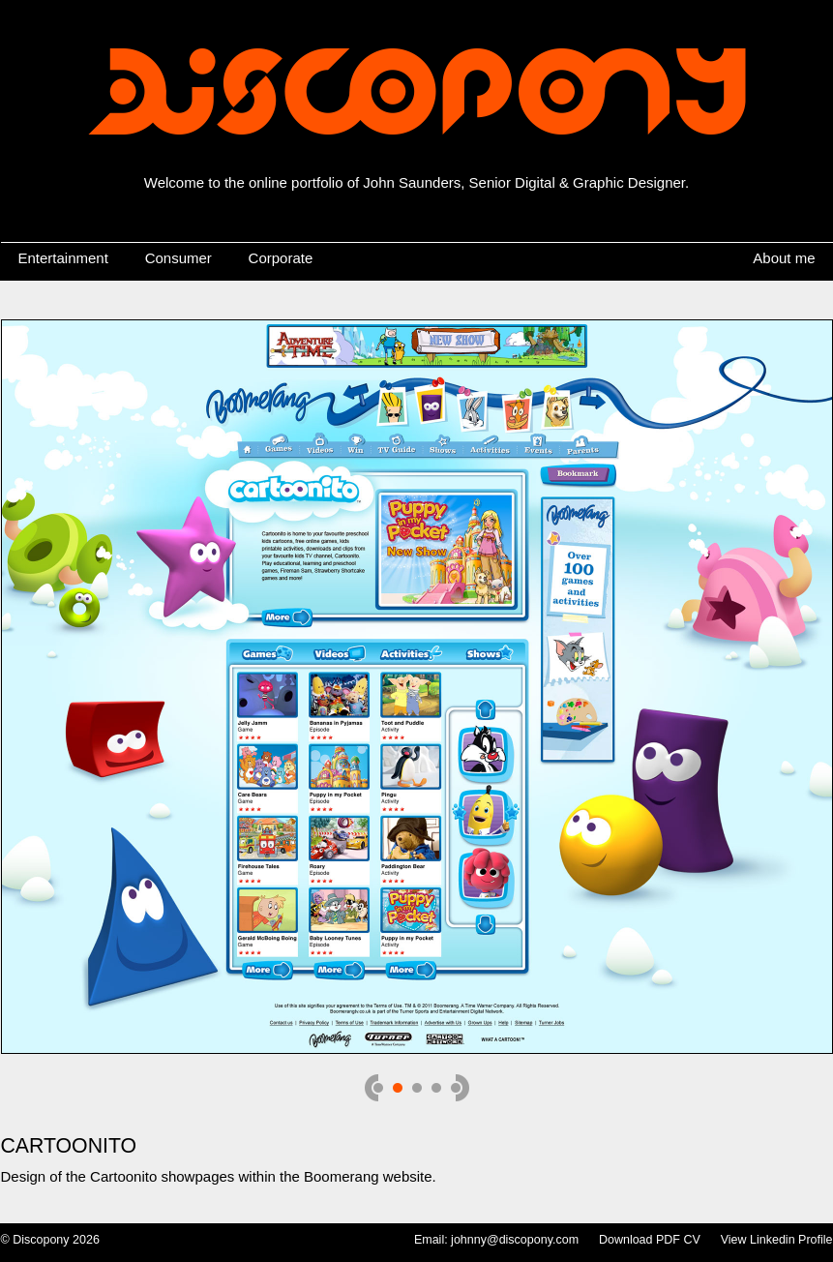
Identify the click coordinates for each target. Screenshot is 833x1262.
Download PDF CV (649, 1240)
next (460, 1087)
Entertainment (63, 258)
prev (374, 1087)
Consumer (178, 258)
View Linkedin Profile (777, 1240)
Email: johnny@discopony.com (496, 1240)
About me (784, 258)
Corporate (281, 258)
